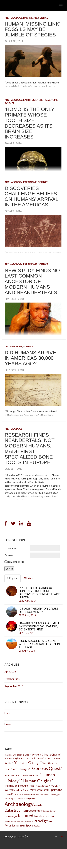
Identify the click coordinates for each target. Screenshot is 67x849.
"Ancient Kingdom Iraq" (14, 758)
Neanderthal (10, 821)
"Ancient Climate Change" (46, 754)
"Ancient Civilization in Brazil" (17, 755)
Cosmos (46, 811)
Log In (9, 568)
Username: (10, 548)
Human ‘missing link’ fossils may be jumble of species (32, 29)
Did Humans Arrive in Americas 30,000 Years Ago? (30, 358)
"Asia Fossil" (31, 758)
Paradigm (41, 821)
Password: (10, 555)
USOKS (36, 826)
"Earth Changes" (20, 769)
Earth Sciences (33, 99)
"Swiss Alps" (9, 798)
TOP (59, 836)
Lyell (52, 816)
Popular (12, 578)
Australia (38, 805)
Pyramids (10, 825)
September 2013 (13, 686)
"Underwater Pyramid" (26, 798)
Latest (29, 578)
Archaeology (13, 17)
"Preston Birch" (40, 789)
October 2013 (12, 678)
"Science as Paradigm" (50, 794)
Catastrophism (16, 810)
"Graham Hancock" (12, 775)
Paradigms (30, 17)
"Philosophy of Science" (20, 790)
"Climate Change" (27, 762)
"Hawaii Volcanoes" (30, 775)
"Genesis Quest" (47, 768)
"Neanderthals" (43, 786)
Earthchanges (10, 816)
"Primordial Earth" (22, 794)
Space (29, 825)
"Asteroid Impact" (44, 758)
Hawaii (46, 816)
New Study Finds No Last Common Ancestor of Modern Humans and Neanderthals (32, 281)
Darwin (52, 811)
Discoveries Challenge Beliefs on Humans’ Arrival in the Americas (31, 196)
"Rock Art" (34, 794)
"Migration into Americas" (19, 785)
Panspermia (27, 821)
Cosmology (35, 810)
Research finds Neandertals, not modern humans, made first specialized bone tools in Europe (29, 448)
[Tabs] (7, 712)
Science (43, 17)
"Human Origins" (37, 780)
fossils (38, 816)
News (19, 821)
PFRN (51, 821)
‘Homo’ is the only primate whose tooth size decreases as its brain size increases (29, 123)
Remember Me (15, 561)
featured (25, 815)
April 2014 (10, 671)
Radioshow (20, 826)
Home (7, 724)
